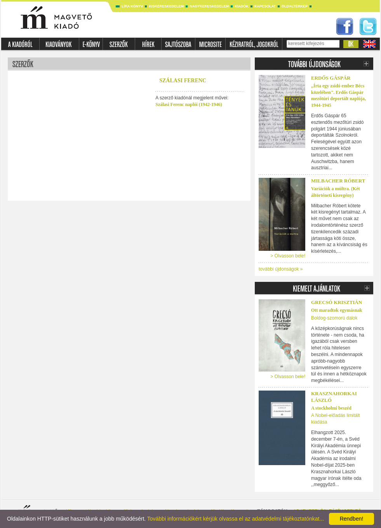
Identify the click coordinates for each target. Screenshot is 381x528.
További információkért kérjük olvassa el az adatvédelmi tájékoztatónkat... (235, 519)
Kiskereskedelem (166, 6)
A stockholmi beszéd (331, 408)
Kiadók (242, 6)
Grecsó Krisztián (336, 302)
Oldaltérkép (295, 6)
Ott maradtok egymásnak (336, 310)
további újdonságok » (281, 269)
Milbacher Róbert (338, 181)
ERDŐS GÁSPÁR (331, 78)
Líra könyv (132, 6)
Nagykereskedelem (209, 6)
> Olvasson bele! (287, 256)
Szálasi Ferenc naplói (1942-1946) (188, 104)
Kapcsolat (265, 6)
